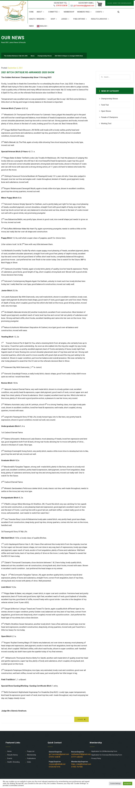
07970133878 (61, 6)
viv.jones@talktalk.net (57, 764)
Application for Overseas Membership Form (106, 755)
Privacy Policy (96, 758)
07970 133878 (54, 757)
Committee (54, 12)
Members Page (85, 12)
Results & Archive (100, 19)
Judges (65, 19)
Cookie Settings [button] (115, 783)
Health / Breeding (38, 19)
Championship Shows (109, 99)
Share (81, 719)
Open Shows (106, 111)
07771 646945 (77, 757)
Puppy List (30, 751)
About (41, 12)
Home (31, 12)
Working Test (106, 123)
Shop (54, 19)
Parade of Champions (109, 117)
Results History (12, 755)
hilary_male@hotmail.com (81, 764)
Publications (80, 19)
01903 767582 (77, 767)
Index (31, 26)
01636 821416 (54, 767)
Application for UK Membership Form (104, 751)
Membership (69, 12)
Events (100, 12)
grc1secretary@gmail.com (84, 6)
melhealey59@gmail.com (81, 754)
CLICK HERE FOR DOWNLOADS (120, 3)
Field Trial (105, 105)
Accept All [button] (127, 783)
